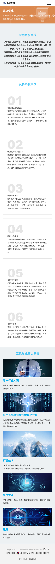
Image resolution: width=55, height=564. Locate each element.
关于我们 (23, 559)
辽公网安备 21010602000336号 (33, 553)
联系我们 (33, 559)
